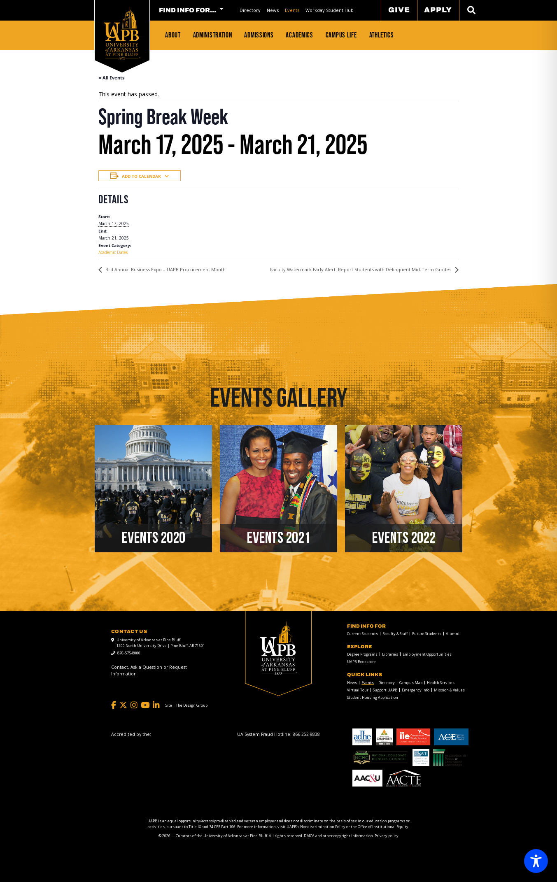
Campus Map (410, 682)
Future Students (426, 633)
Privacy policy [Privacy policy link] (387, 835)
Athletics (381, 35)
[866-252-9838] (306, 734)
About (173, 35)
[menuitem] (249, 10)
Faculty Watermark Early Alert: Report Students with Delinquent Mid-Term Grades (361, 269)
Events (292, 10)
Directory (250, 10)
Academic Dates (113, 252)
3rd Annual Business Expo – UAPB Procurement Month (165, 269)
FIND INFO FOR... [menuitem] (187, 10)
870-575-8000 (128, 653)
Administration (212, 35)
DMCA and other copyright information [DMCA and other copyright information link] (338, 835)
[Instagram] (134, 705)
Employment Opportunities (427, 654)
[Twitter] (123, 705)
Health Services (440, 682)
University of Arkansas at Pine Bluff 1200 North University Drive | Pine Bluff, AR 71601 (161, 642)
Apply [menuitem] (438, 10)
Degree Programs (362, 654)
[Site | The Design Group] (186, 705)
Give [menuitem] (399, 10)
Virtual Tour (357, 690)
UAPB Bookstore (361, 661)
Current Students (362, 633)
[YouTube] (145, 705)
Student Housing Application (372, 697)
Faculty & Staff (395, 633)
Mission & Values (449, 690)
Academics (299, 35)
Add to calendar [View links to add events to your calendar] (141, 176)
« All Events (111, 77)
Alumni (452, 633)
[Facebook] (113, 705)
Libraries (390, 654)
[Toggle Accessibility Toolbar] (536, 861)
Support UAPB (385, 690)
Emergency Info (415, 690)
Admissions (258, 35)
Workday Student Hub (329, 10)
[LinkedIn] (156, 705)
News (273, 10)
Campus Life (341, 35)
